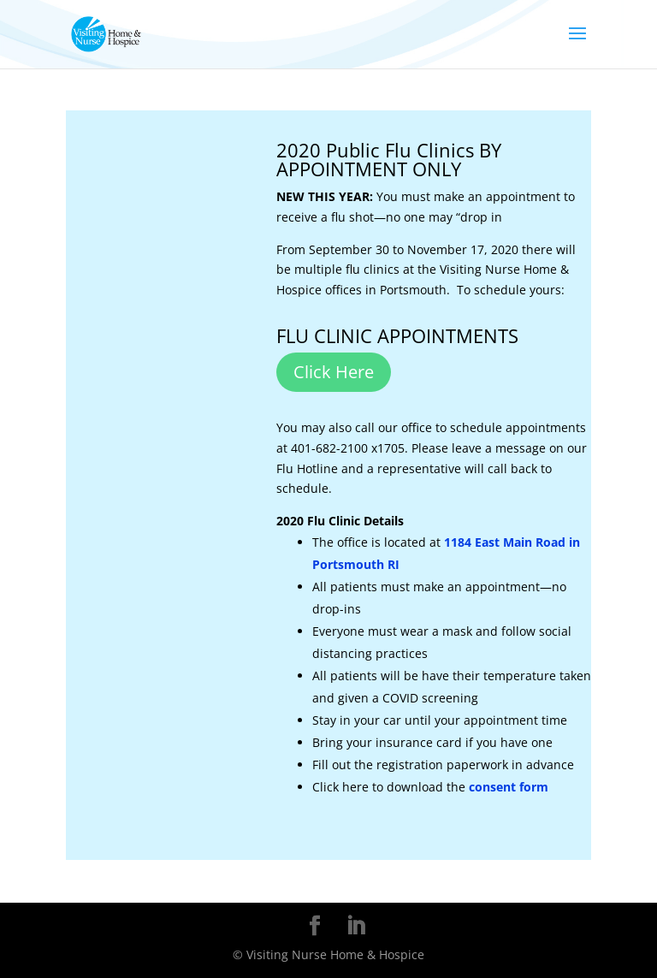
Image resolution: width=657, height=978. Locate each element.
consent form (508, 787)
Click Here (333, 371)
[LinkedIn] (356, 926)
